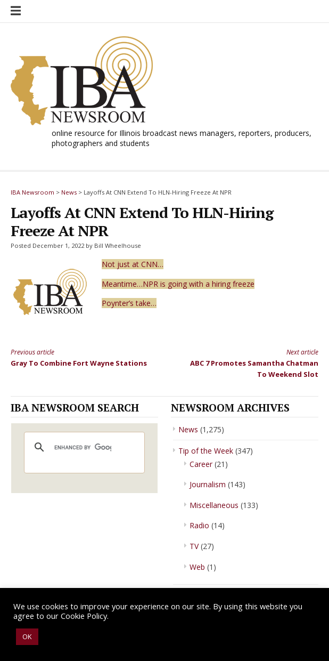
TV (194, 546)
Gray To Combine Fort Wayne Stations (80, 357)
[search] (82, 447)
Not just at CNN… (132, 264)
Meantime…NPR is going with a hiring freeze (178, 284)
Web (197, 567)
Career (201, 464)
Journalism (208, 484)
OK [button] (27, 636)
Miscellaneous (214, 505)
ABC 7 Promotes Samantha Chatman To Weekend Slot (249, 362)
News (188, 429)
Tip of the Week (205, 451)
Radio (199, 525)
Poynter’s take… (129, 303)
